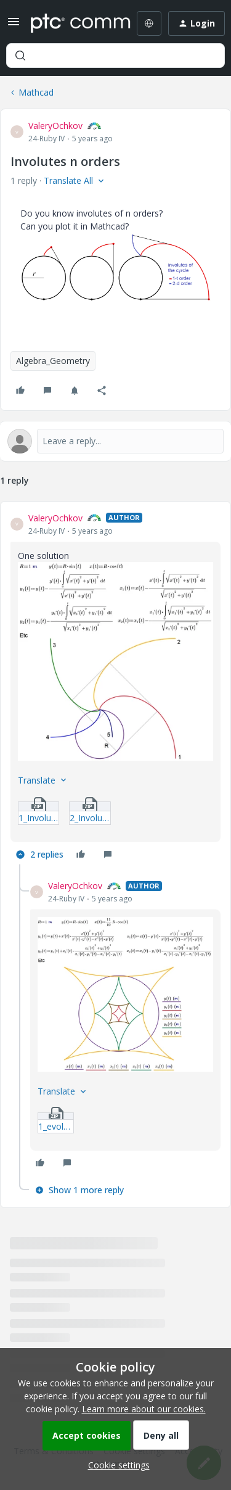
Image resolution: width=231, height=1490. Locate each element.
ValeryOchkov (55, 125)
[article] (115, 688)
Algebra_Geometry (53, 360)
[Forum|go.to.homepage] (72, 23)
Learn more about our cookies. (144, 1409)
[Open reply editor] (115, 441)
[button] (13, 25)
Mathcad (36, 92)
